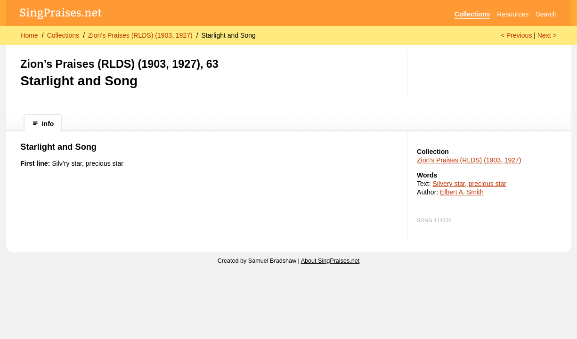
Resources (512, 14)
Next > (547, 35)
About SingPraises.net (330, 261)
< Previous (516, 35)
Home (29, 35)
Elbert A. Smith (462, 192)
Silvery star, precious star (469, 183)
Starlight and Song (229, 35)
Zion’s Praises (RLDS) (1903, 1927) (140, 35)
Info (43, 124)
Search (546, 14)
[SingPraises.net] (61, 14)
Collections (472, 14)
